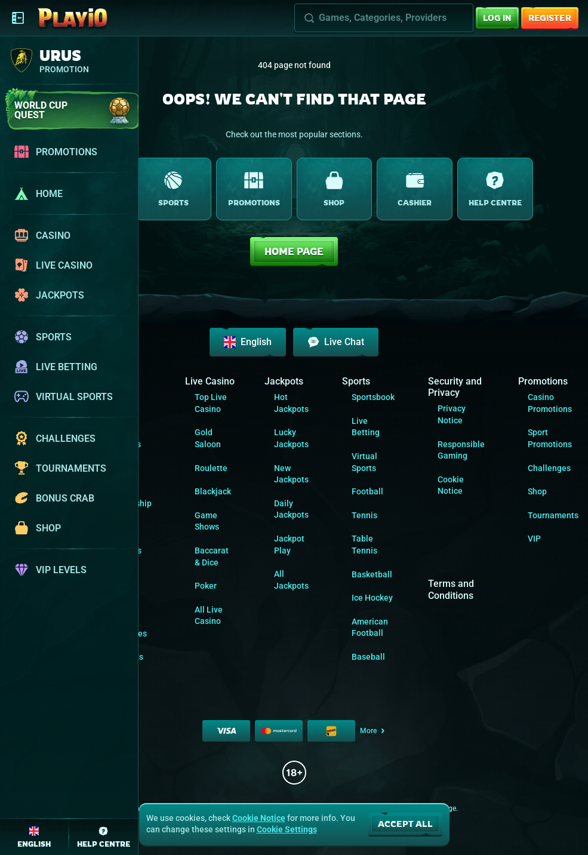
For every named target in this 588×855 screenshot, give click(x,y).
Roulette (211, 468)
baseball (368, 657)
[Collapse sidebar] (18, 18)
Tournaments (553, 515)
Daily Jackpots (291, 509)
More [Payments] (373, 731)
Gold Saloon (208, 438)
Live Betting (366, 427)
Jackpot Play (289, 544)
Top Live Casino (211, 403)
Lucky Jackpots (291, 438)
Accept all (405, 824)
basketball (372, 574)
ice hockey (372, 597)
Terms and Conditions (451, 589)
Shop (537, 491)
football (367, 491)
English (248, 342)
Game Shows (207, 521)
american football (370, 627)
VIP (534, 538)
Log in (497, 18)
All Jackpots (291, 579)
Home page (294, 251)
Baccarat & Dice (212, 556)
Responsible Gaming (461, 450)
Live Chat (335, 342)
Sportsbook (373, 397)
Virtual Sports (364, 462)
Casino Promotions (550, 403)
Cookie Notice (451, 485)
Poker (206, 585)
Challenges (549, 468)
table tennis (364, 544)
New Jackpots (291, 474)
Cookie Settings (287, 829)
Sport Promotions (550, 438)
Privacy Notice (452, 414)
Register (549, 18)
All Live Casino (209, 615)
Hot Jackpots (291, 403)
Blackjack (213, 491)
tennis (364, 515)
